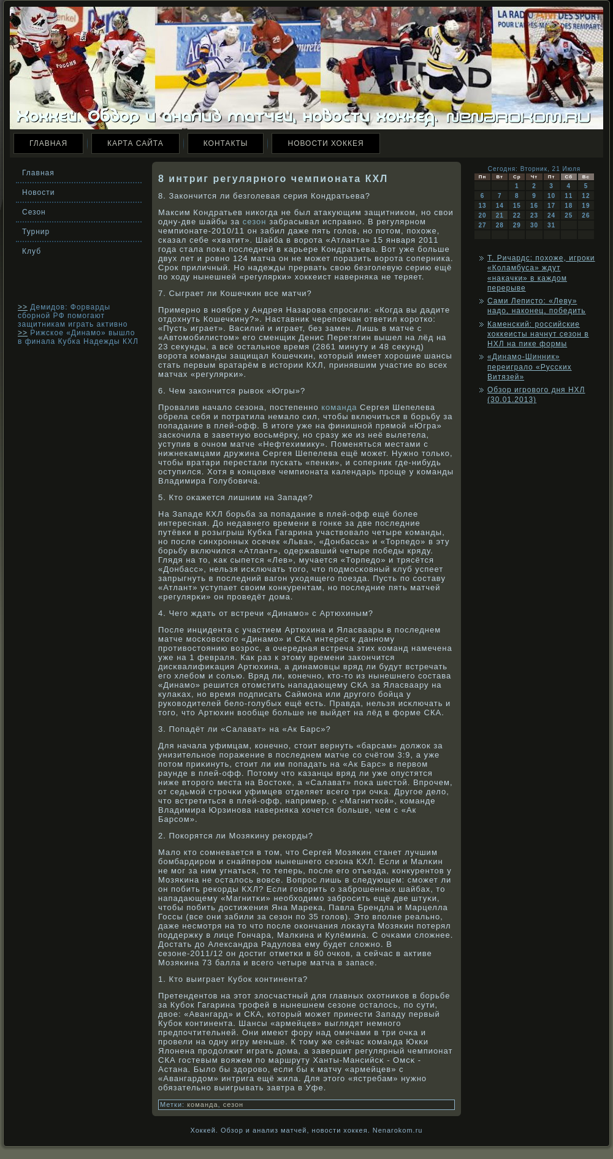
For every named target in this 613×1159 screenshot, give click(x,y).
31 (551, 225)
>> (23, 307)
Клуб (31, 251)
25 (569, 215)
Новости (38, 192)
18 (569, 205)
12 (586, 195)
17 (551, 205)
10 (551, 195)
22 (517, 215)
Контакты (226, 143)
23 (534, 215)
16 (534, 205)
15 (517, 205)
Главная (48, 143)
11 (569, 195)
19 (586, 205)
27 (483, 225)
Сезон (34, 212)
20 (483, 215)
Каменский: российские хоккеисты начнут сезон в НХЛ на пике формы (538, 334)
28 (500, 225)
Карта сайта (135, 143)
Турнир (36, 231)
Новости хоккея (325, 143)
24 (551, 215)
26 (586, 215)
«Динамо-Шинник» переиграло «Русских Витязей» (529, 366)
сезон (255, 221)
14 (500, 205)
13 (483, 205)
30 (534, 225)
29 (517, 225)
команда (339, 407)
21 (500, 215)
